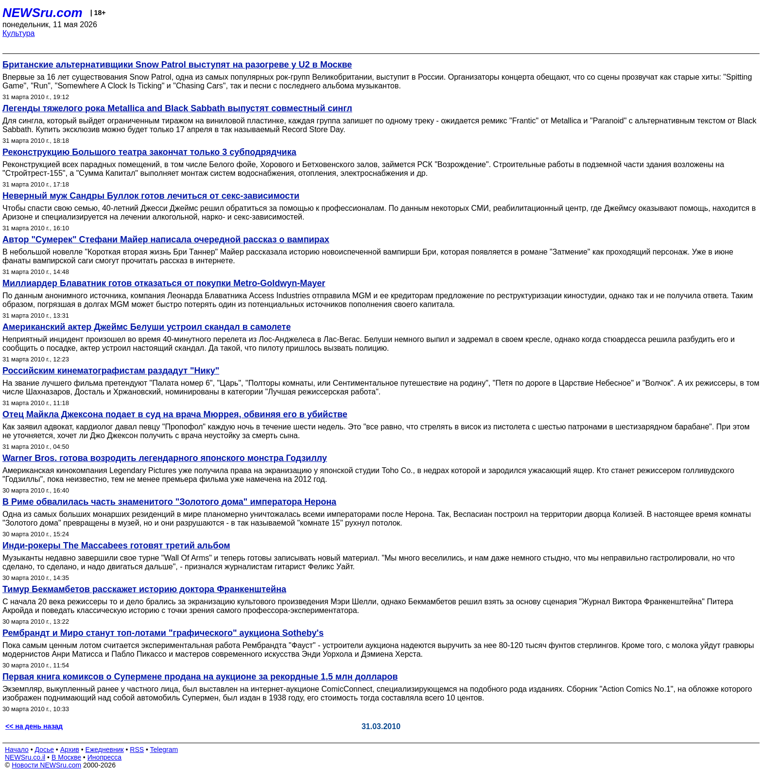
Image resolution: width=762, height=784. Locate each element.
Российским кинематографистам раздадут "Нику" (110, 370)
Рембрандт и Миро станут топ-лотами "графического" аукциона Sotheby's (163, 633)
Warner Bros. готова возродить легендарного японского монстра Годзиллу (164, 458)
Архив (69, 749)
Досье (44, 749)
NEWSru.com (42, 12)
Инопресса (104, 757)
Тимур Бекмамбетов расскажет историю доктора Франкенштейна (144, 589)
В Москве (66, 757)
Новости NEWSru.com (46, 765)
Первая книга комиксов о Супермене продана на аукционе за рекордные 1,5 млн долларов (200, 677)
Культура (18, 33)
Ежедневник (105, 749)
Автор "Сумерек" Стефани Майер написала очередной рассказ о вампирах (165, 239)
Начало (17, 749)
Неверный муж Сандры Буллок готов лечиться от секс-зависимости (150, 196)
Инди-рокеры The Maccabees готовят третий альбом (116, 545)
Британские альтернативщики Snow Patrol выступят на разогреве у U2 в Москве (177, 64)
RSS (137, 749)
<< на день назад (34, 726)
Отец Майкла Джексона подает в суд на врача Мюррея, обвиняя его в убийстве (174, 414)
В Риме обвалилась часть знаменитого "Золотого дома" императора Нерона (169, 502)
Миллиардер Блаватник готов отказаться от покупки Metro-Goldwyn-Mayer (163, 283)
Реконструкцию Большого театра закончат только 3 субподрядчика (149, 152)
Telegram (164, 749)
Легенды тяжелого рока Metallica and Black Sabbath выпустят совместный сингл (177, 108)
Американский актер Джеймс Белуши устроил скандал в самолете (146, 327)
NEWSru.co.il (25, 757)
